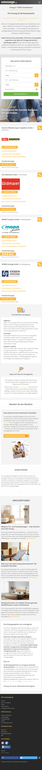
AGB (2, 740)
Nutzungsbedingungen (6, 738)
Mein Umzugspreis (21, 94)
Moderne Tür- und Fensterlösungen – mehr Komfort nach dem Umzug (20, 532)
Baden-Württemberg (18, 18)
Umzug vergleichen (23, 766)
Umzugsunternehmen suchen (7, 713)
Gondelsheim (21, 20)
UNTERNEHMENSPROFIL (9, 151)
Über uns (3, 706)
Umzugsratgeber (23, 387)
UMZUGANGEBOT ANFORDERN (11, 154)
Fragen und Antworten (6, 720)
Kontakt (3, 726)
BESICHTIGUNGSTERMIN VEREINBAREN (14, 157)
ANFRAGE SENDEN (9, 147)
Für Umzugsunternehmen (7, 727)
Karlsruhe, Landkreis (32, 18)
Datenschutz (4, 736)
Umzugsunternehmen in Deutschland (9, 766)
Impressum (3, 734)
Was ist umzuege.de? (6, 707)
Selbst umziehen (5, 711)
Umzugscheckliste (5, 724)
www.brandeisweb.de (12, 686)
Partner (3, 709)
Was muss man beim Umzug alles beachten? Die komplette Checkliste (18, 569)
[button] (10, 762)
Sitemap (3, 756)
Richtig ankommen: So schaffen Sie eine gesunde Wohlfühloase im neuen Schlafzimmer (19, 608)
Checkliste (6, 423)
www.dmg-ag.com (27, 686)
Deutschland (7, 18)
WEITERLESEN (31, 543)
